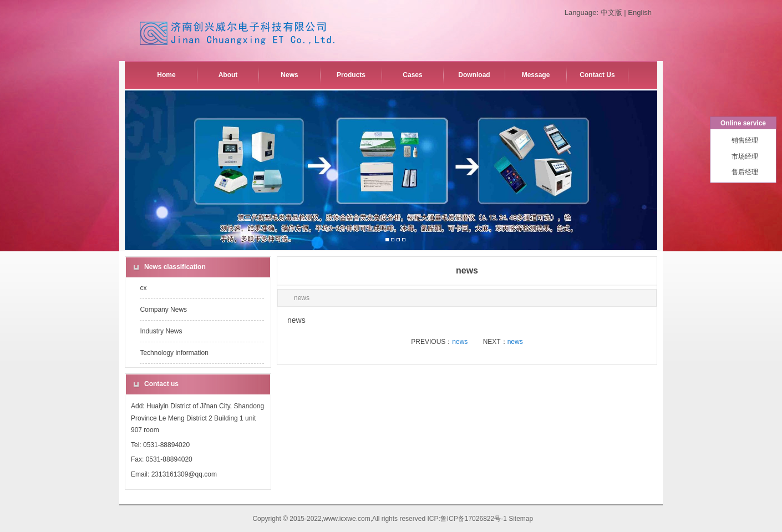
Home (166, 75)
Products (351, 75)
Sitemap (521, 519)
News (289, 75)
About (228, 75)
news (460, 342)
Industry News (161, 331)
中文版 (611, 12)
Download (474, 75)
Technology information (174, 353)
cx (143, 288)
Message (536, 75)
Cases (412, 75)
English (640, 12)
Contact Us (597, 75)
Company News (163, 309)
